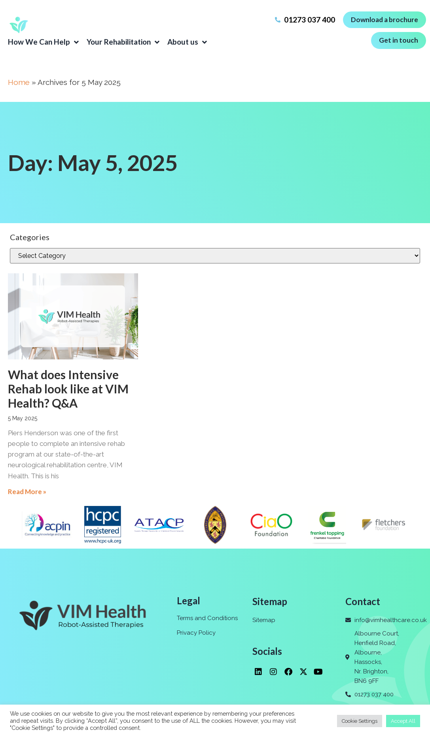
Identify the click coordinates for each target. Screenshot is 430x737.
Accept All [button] (403, 721)
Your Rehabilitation (123, 42)
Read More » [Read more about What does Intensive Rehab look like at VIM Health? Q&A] (27, 491)
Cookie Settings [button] (359, 721)
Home (19, 82)
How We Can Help (43, 42)
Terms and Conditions (207, 618)
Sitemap (263, 620)
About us (187, 42)
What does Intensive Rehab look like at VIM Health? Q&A (68, 388)
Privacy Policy (196, 632)
